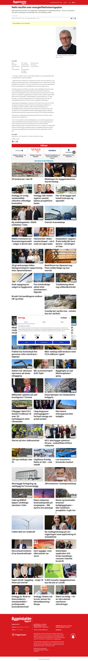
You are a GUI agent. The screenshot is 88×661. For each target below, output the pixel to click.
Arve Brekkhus (43, 624)
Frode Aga (44, 625)
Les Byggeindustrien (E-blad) (56, 2)
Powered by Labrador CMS (44, 659)
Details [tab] (44, 322)
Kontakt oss (58, 629)
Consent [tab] (26, 322)
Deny (26, 342)
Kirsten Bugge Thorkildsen (66, 625)
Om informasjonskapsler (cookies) (41, 649)
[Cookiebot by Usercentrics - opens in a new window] (61, 318)
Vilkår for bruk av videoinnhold (40, 648)
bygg (18, 138)
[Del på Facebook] (71, 18)
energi (13, 138)
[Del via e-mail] (75, 18)
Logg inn (65, 2)
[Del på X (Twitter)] (73, 18)
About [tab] (62, 322)
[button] (74, 152)
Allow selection (44, 342)
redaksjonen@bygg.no (43, 629)
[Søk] (70, 2)
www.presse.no (57, 639)
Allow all (61, 342)
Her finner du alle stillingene (44, 161)
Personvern (36, 651)
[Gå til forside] (20, 2)
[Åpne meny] (74, 2)
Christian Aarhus (45, 627)
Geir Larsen (67, 627)
